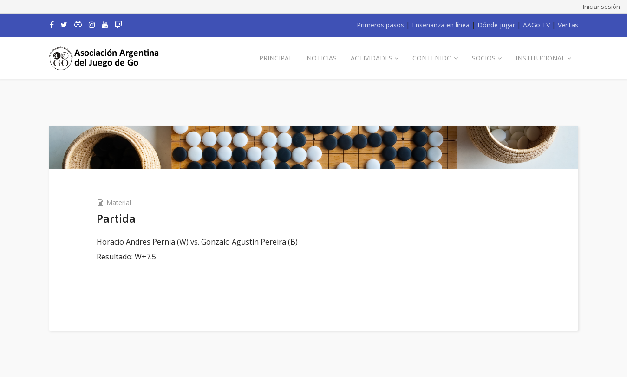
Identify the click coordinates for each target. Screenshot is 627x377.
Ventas (568, 24)
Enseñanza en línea (441, 24)
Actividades (371, 57)
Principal (276, 57)
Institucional (540, 57)
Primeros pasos (380, 24)
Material (118, 202)
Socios (484, 57)
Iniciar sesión (601, 6)
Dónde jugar (496, 24)
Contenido (432, 57)
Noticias (322, 57)
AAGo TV (536, 24)
